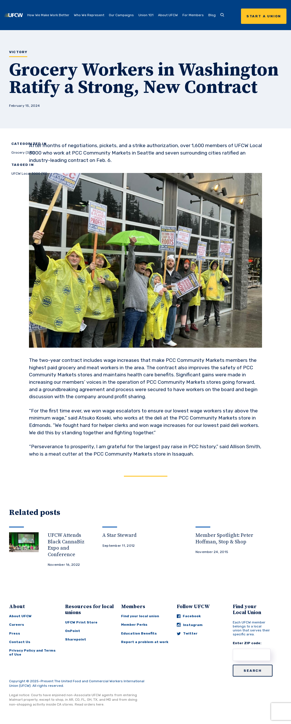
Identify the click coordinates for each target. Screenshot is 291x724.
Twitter (187, 633)
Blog (212, 15)
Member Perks (134, 625)
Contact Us (19, 642)
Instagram (190, 625)
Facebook (189, 616)
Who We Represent (89, 15)
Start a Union (263, 16)
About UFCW (168, 15)
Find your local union (140, 616)
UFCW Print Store (81, 622)
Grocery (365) (22, 153)
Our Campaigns (121, 15)
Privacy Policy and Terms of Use (32, 652)
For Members (193, 15)
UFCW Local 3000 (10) (29, 174)
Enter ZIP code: (247, 643)
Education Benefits (139, 633)
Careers (16, 625)
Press (14, 633)
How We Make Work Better (48, 15)
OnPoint (72, 631)
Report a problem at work (144, 642)
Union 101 (145, 15)
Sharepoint (75, 639)
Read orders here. (89, 704)
